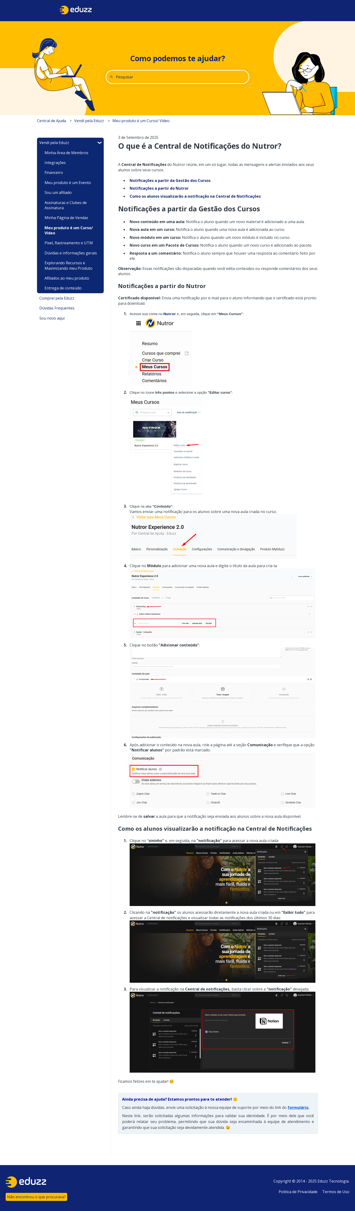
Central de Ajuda (51, 120)
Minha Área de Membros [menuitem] (66, 152)
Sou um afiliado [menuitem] (58, 192)
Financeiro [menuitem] (54, 172)
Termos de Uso (335, 1191)
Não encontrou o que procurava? (36, 1196)
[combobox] (177, 77)
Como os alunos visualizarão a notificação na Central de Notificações (195, 196)
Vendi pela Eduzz (89, 120)
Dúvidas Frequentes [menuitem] (56, 308)
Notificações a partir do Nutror (159, 188)
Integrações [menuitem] (55, 162)
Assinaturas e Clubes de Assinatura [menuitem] (66, 205)
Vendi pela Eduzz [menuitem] (54, 142)
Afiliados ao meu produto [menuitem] (67, 278)
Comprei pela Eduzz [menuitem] (56, 298)
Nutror (169, 313)
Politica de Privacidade (298, 1191)
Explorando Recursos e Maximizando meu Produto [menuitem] (68, 265)
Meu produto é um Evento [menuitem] (68, 182)
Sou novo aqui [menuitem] (52, 318)
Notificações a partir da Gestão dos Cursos (170, 180)
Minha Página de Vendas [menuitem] (66, 217)
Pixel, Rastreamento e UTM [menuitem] (69, 242)
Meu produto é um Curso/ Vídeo (140, 120)
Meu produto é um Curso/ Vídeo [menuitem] (69, 230)
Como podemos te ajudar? (177, 58)
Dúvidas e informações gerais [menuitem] (71, 253)
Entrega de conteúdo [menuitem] (63, 288)
